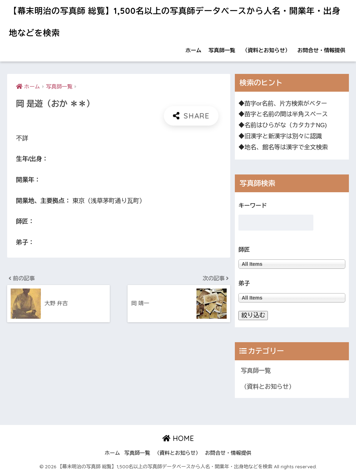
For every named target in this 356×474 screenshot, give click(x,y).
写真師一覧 (222, 50)
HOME (178, 438)
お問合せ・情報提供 (321, 50)
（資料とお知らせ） (266, 50)
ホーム (193, 50)
